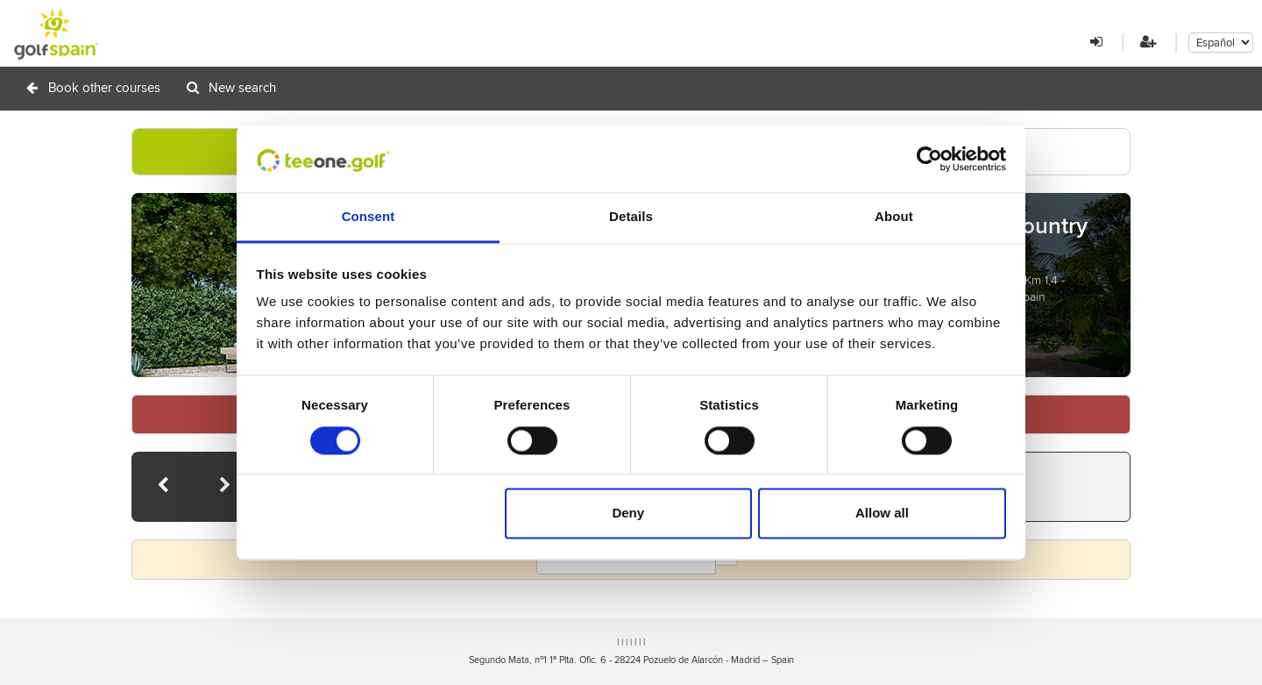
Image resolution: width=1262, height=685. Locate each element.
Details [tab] (631, 217)
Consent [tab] (368, 217)
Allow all (882, 513)
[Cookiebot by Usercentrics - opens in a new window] (929, 159)
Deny (628, 513)
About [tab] (894, 217)
